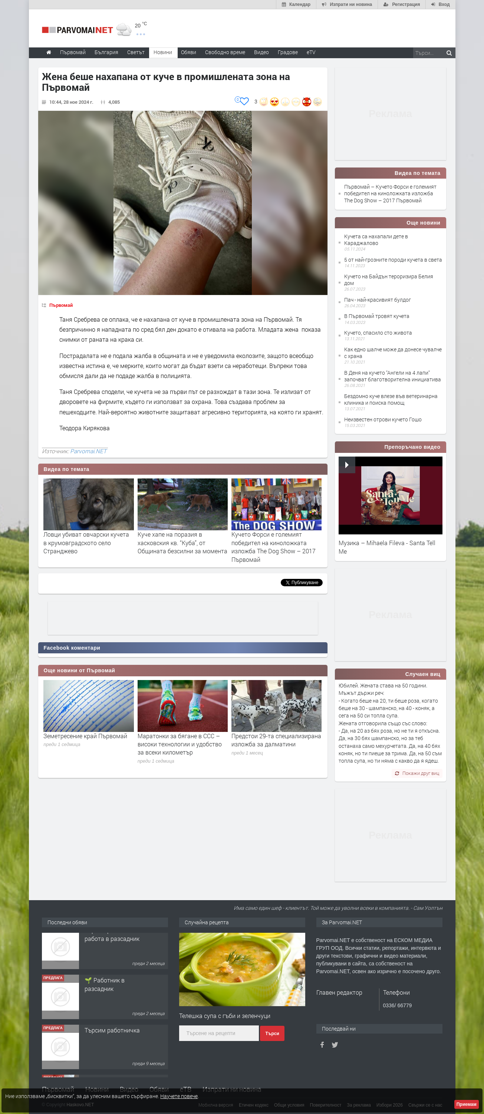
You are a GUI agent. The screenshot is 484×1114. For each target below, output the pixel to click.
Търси (272, 1033)
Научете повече (179, 1096)
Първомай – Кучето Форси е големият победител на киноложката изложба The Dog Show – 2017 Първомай (390, 193)
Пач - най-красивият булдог (377, 299)
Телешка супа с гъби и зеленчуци (224, 1015)
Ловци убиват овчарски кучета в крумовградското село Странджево (86, 542)
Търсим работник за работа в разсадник (113, 942)
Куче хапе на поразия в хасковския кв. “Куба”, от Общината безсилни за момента (182, 542)
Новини (163, 52)
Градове (288, 52)
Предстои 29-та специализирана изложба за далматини (276, 740)
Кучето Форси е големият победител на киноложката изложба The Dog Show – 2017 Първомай (273, 546)
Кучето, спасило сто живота (378, 332)
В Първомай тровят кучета (376, 315)
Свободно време (225, 52)
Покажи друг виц (417, 773)
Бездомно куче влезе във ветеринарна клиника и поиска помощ (391, 399)
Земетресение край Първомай (85, 736)
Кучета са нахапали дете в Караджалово (376, 239)
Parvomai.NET (88, 451)
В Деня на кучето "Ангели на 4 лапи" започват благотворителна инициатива (392, 376)
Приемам (467, 1104)
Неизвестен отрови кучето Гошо (383, 419)
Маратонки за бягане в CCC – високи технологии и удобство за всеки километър (180, 744)
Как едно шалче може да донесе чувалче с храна (393, 352)
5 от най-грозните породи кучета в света (393, 259)
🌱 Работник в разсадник (105, 992)
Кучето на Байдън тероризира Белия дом (388, 279)
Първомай (61, 305)
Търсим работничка (112, 1038)
